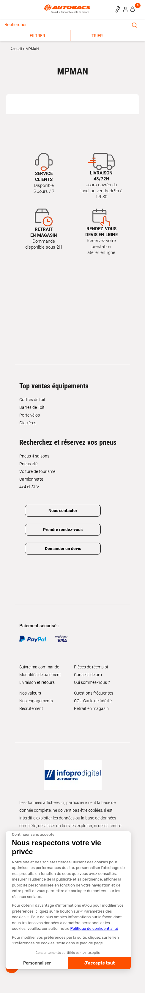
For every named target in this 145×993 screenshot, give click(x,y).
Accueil (16, 49)
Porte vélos (29, 415)
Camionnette (31, 479)
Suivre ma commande (39, 667)
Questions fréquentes (93, 693)
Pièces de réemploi (91, 667)
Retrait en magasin (91, 708)
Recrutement (31, 708)
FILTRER (37, 35)
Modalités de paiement (40, 674)
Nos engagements (36, 700)
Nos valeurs (30, 693)
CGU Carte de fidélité (93, 700)
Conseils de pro (88, 674)
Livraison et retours (37, 682)
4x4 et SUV (29, 486)
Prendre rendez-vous (63, 529)
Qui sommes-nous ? (92, 682)
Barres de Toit (32, 407)
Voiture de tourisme (37, 471)
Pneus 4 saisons (34, 456)
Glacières (27, 422)
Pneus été (28, 463)
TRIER (97, 35)
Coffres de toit (32, 399)
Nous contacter (62, 510)
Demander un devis (63, 548)
